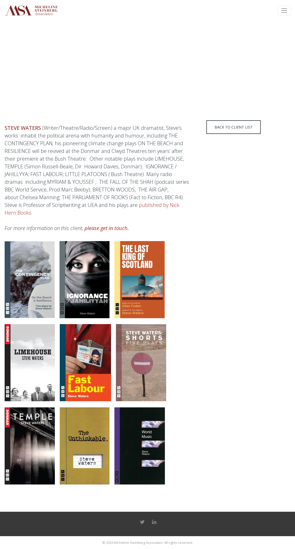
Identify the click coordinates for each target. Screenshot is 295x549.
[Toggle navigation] (284, 10)
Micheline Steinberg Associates (138, 542)
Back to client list (233, 127)
